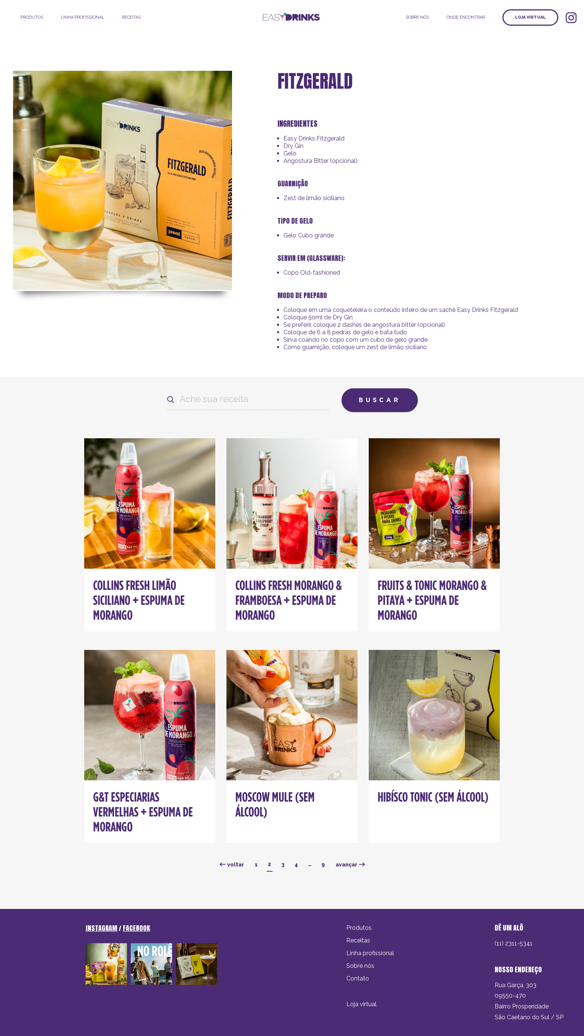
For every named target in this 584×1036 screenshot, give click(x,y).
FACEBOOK (136, 928)
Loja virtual (530, 17)
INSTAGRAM (101, 928)
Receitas (131, 17)
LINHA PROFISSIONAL (82, 17)
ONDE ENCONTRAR (466, 17)
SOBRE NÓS (417, 17)
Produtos (31, 17)
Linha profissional (370, 953)
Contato (357, 978)
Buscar (380, 400)
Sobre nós (360, 965)
